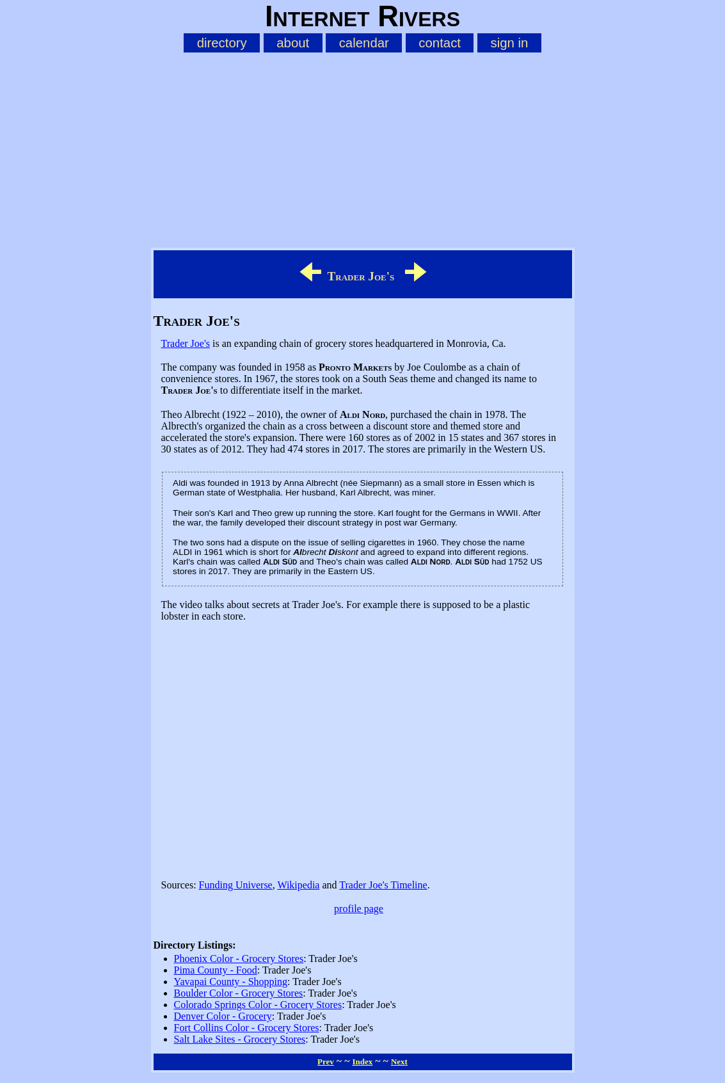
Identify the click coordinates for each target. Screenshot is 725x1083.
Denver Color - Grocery (223, 1016)
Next (399, 1061)
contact (439, 43)
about (292, 43)
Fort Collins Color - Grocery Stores (246, 1027)
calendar (364, 43)
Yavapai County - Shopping (231, 981)
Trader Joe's (186, 343)
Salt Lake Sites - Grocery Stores (240, 1039)
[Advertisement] (363, 147)
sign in (509, 43)
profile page (358, 908)
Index (362, 1061)
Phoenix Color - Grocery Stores (239, 958)
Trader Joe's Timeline (383, 884)
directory (222, 43)
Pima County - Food (215, 970)
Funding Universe (236, 884)
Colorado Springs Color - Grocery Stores (258, 1004)
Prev (325, 1061)
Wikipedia (298, 884)
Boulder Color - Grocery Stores (238, 993)
